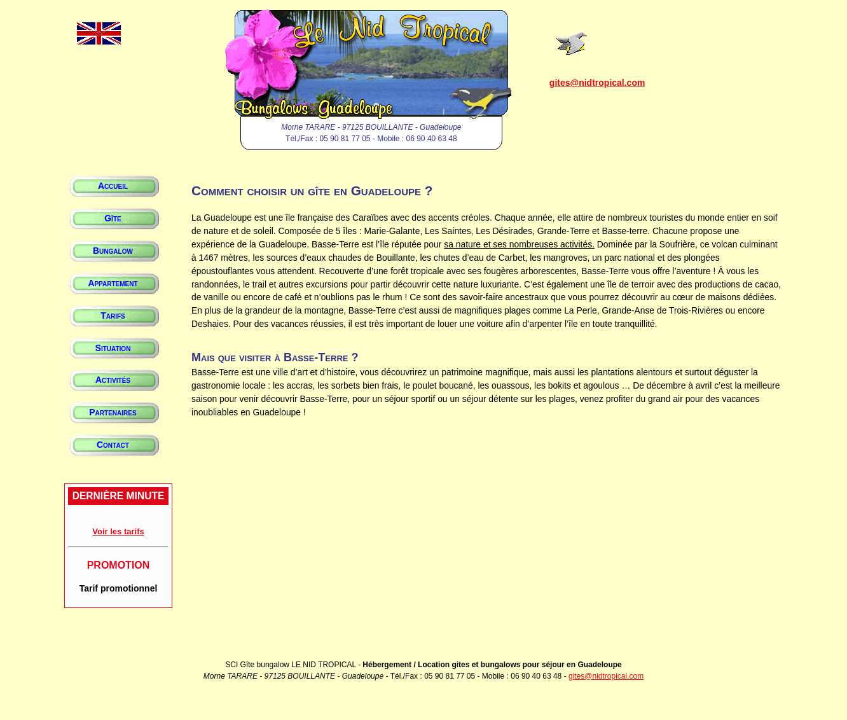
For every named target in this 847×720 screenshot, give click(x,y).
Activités (112, 380)
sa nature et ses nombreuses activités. (519, 244)
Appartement (112, 283)
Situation (113, 348)
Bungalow (113, 251)
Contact (113, 445)
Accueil (113, 186)
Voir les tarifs (118, 531)
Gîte (112, 218)
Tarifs (112, 315)
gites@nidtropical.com (597, 83)
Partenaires (112, 412)
